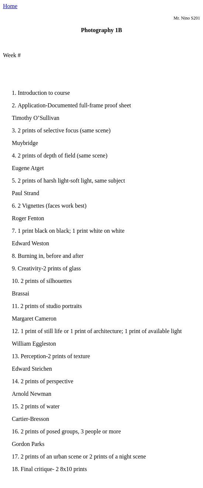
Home (10, 6)
